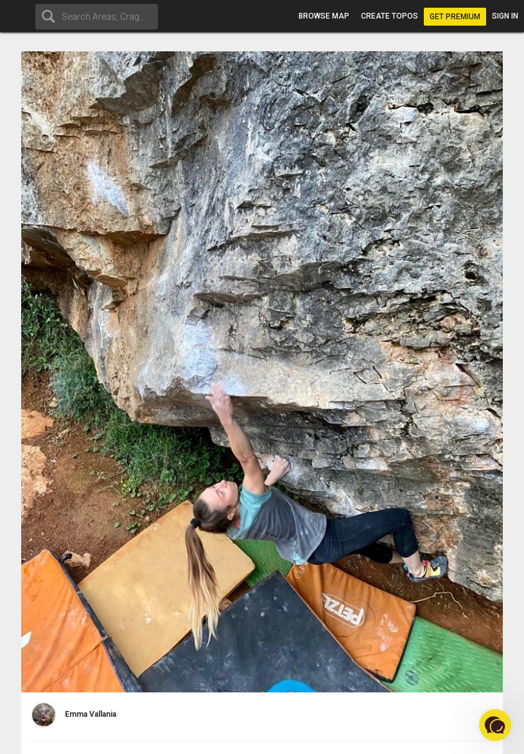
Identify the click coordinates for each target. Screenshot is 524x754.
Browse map (324, 16)
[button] (495, 725)
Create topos (389, 16)
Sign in (505, 16)
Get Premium (455, 16)
